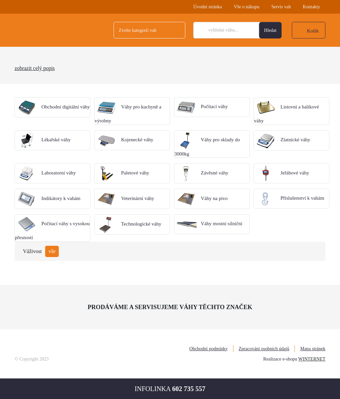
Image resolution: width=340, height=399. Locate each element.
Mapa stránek (312, 348)
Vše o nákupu (246, 6)
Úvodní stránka (207, 6)
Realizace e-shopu (280, 359)
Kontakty (311, 6)
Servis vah (281, 6)
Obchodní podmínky (208, 348)
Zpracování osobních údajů (264, 348)
